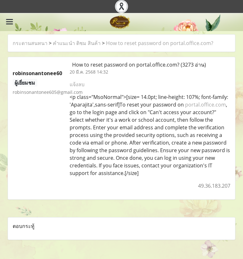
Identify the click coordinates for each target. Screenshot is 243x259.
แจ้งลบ (77, 84)
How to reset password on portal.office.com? (159, 43)
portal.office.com (205, 104)
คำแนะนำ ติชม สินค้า (77, 43)
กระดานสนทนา (30, 43)
